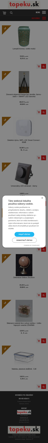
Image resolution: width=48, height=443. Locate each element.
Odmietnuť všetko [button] (24, 240)
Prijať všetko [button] (24, 234)
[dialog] (24, 221)
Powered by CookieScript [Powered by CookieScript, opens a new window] (32, 245)
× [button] (42, 198)
